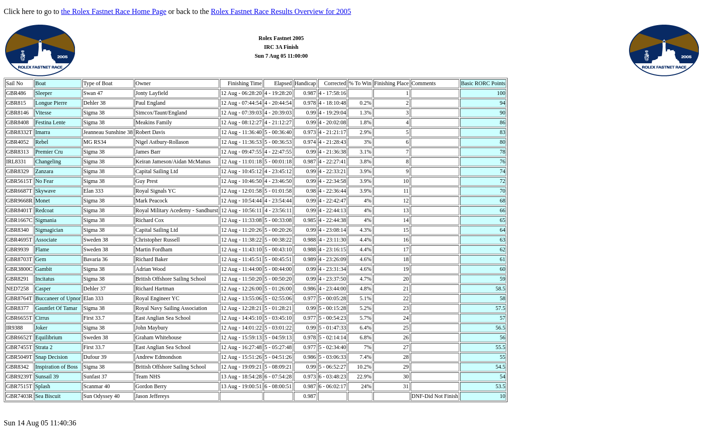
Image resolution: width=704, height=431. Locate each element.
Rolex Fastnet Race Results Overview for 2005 (281, 11)
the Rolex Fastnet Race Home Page (113, 11)
